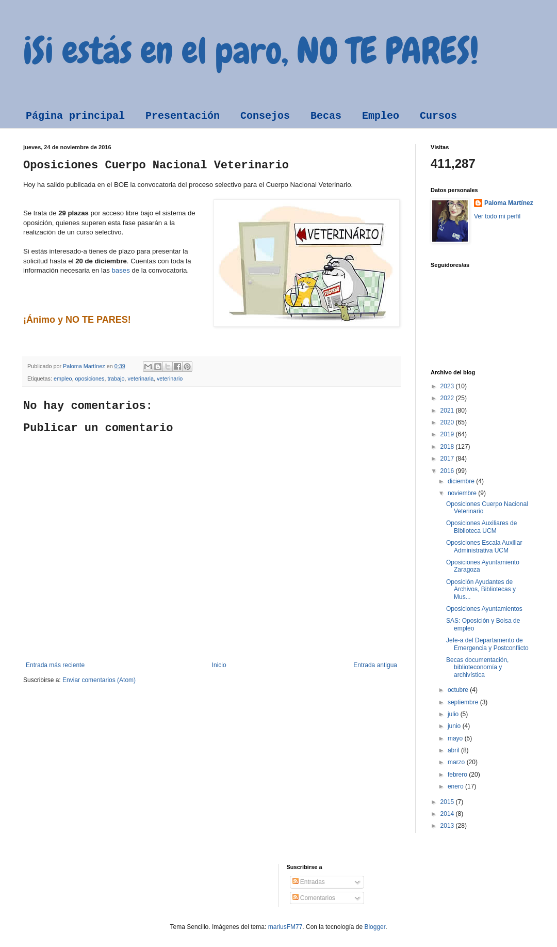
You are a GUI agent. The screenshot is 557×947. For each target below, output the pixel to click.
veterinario (170, 378)
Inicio (219, 665)
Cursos (438, 116)
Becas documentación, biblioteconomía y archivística (477, 667)
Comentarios (313, 898)
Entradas (308, 882)
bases (121, 270)
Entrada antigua (375, 665)
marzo (457, 762)
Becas (325, 116)
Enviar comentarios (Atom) (99, 680)
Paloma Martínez (508, 203)
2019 (448, 434)
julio (454, 714)
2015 (448, 802)
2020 (448, 422)
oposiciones (89, 378)
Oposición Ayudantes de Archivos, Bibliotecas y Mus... (481, 589)
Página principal (75, 116)
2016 (448, 471)
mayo (456, 738)
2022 (448, 398)
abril (454, 750)
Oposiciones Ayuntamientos (484, 608)
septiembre (464, 702)
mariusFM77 (285, 926)
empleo (63, 378)
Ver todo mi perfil (497, 216)
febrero (458, 774)
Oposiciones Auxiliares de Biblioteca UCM (481, 526)
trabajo (115, 378)
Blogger (374, 926)
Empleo (380, 116)
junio (455, 726)
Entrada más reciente (55, 665)
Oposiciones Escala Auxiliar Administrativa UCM (484, 546)
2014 (448, 813)
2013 (448, 825)
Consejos (265, 116)
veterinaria (141, 378)
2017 (448, 458)
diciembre (462, 481)
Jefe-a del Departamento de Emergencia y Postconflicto (487, 644)
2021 (448, 410)
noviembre (463, 493)
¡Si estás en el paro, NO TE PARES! (251, 50)
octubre (459, 689)
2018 (448, 446)
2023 (448, 386)
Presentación (182, 116)
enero (456, 786)
